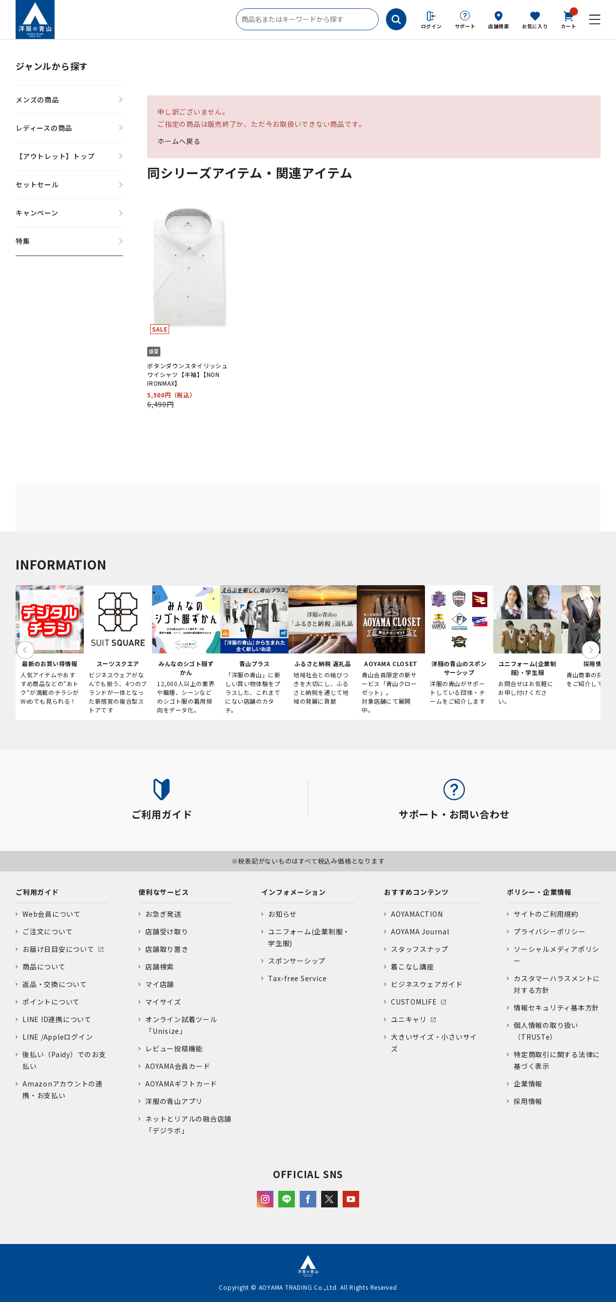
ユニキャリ (409, 1019)
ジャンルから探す (52, 65)
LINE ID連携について (57, 1019)
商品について (44, 966)
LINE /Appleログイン (57, 1037)
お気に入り (535, 26)
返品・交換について (54, 984)
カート (569, 19)
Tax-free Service (297, 978)
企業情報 (528, 1083)
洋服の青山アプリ (174, 1101)
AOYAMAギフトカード (181, 1083)
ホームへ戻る (179, 141)
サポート (465, 26)
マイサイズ (163, 1001)
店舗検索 (498, 26)
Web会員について (51, 914)
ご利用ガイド (37, 892)
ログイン (431, 26)
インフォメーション (293, 892)
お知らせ (282, 914)
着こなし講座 (412, 966)
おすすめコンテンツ (416, 892)
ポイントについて (51, 1001)
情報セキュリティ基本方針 (556, 1007)
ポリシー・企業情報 (539, 892)
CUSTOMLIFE (414, 1001)
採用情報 (528, 1101)
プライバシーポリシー (550, 931)
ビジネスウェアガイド (427, 984)
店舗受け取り (167, 931)
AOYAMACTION (417, 914)
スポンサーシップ (297, 961)
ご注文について (47, 931)
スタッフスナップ (419, 949)
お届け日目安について (58, 949)
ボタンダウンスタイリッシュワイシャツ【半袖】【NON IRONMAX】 (187, 374)
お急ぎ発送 (163, 914)
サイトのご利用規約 (546, 914)
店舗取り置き (167, 949)
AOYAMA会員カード (177, 1066)
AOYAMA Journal (420, 931)
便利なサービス (163, 892)
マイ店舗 (159, 984)
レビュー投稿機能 (174, 1048)
